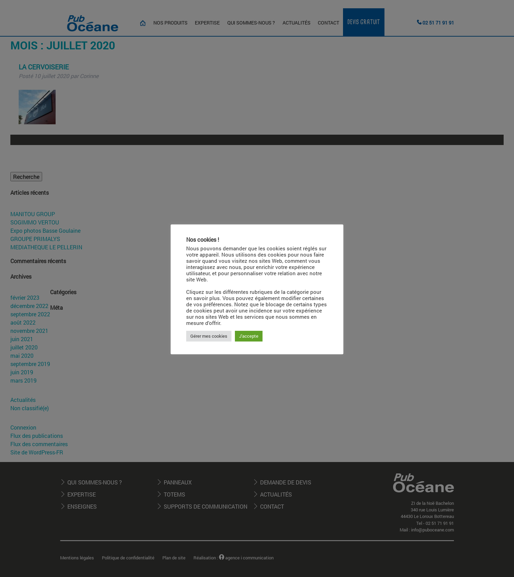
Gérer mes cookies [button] (208, 336)
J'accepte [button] (248, 336)
